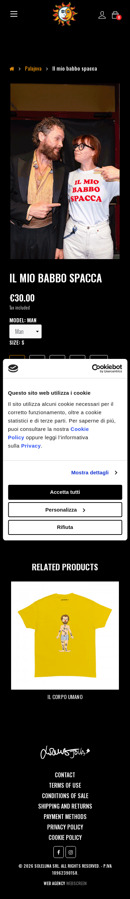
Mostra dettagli (90, 472)
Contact (65, 775)
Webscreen (76, 883)
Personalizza (65, 510)
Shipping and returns (65, 806)
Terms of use (65, 785)
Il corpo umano (65, 696)
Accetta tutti (65, 492)
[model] (25, 331)
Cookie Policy (65, 837)
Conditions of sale (65, 796)
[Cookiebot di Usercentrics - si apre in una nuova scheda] (92, 368)
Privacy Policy (65, 827)
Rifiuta (65, 527)
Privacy (31, 446)
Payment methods (65, 816)
